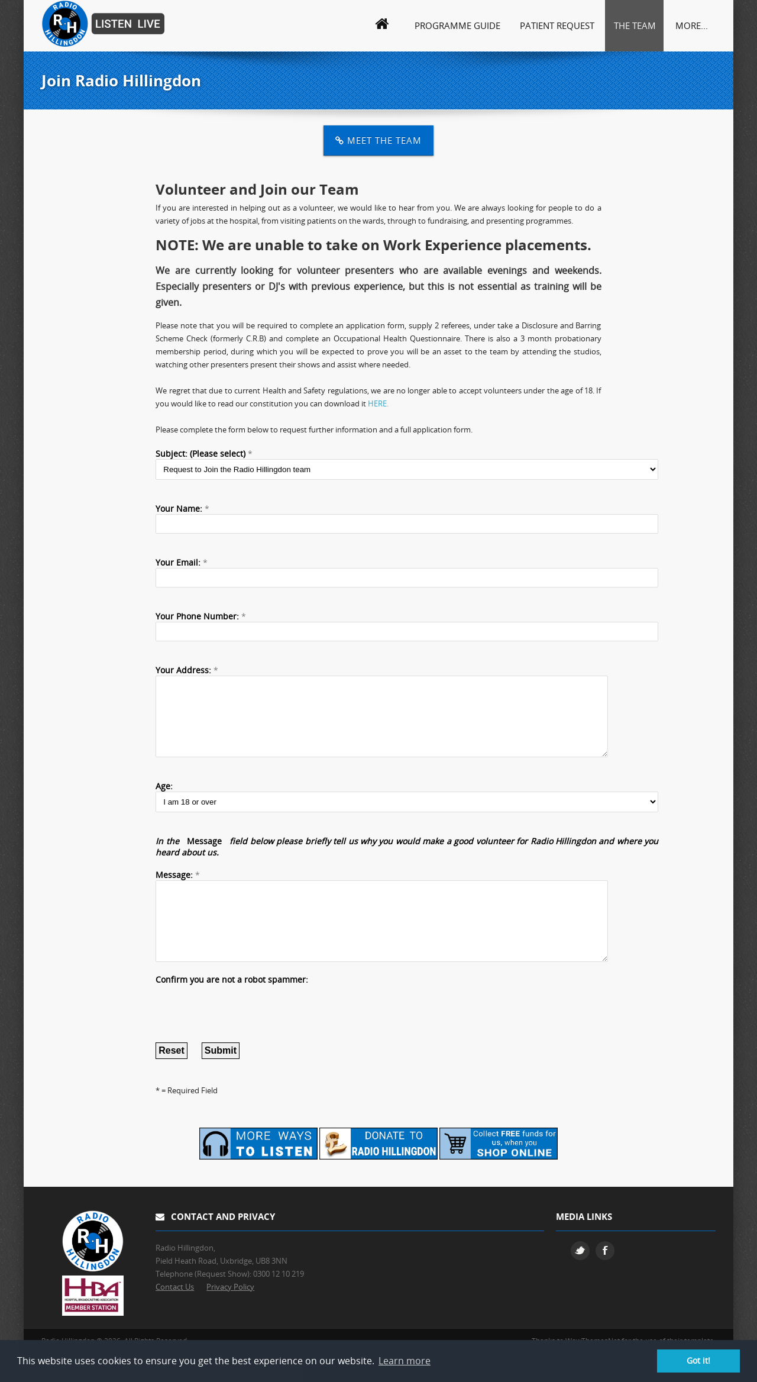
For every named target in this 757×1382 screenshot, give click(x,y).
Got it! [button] (698, 1360)
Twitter (580, 1279)
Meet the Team (378, 140)
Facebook (605, 1279)
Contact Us (175, 1315)
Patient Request (557, 25)
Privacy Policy (230, 1315)
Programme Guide (457, 25)
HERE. (378, 403)
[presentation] (245, 1036)
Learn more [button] (404, 1360)
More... (691, 25)
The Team (635, 25)
